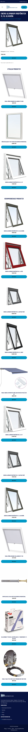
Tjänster (3, 710)
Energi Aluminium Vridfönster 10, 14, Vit (14, 182)
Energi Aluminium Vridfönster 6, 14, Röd (14, 271)
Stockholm (3, 1)
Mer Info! (14, 58)
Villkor (13, 728)
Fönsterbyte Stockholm (6, 707)
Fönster (7, 51)
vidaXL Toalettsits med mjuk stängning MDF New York (14, 679)
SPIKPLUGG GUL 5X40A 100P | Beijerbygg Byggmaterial (14, 596)
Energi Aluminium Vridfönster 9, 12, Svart (14, 352)
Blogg (3, 714)
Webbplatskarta (14, 730)
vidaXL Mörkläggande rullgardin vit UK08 (14, 101)
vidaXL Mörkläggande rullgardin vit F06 (14, 556)
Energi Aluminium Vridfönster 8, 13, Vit (14, 434)
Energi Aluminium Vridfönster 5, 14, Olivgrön (14, 515)
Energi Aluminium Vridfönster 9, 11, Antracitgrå (14, 475)
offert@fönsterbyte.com (23, 1)
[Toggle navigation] (2, 7)
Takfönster (12, 51)
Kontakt (9, 728)
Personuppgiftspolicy (19, 728)
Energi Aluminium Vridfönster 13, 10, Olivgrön (14, 231)
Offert (24, 7)
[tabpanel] (14, 35)
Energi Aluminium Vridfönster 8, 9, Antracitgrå (14, 312)
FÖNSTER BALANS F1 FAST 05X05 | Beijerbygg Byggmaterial (14, 141)
